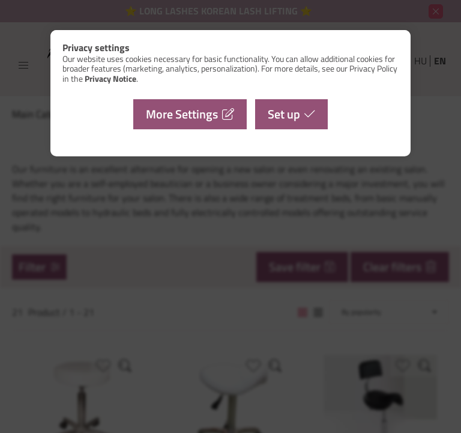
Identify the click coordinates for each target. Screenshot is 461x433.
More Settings (182, 114)
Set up (284, 114)
